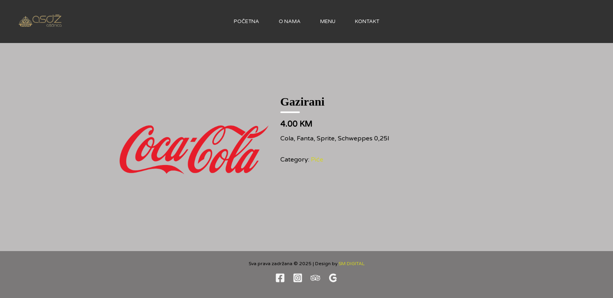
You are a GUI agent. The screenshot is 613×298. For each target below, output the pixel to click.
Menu (327, 21)
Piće (317, 159)
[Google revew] (333, 278)
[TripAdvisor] (315, 278)
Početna (246, 21)
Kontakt (367, 21)
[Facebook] (280, 278)
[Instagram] (298, 278)
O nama (290, 21)
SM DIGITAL (352, 263)
